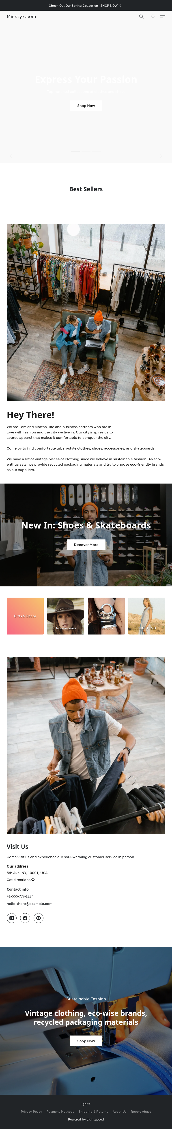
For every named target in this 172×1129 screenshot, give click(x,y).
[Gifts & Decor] (25, 616)
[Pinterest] (38, 918)
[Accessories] (65, 616)
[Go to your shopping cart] (155, 16)
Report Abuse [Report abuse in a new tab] (141, 1111)
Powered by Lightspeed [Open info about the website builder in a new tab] (86, 1119)
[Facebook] (25, 918)
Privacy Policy (31, 1111)
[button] (21, 16)
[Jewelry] (106, 616)
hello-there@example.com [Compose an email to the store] (29, 903)
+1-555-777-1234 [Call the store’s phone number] (20, 896)
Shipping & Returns (93, 1111)
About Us (119, 1111)
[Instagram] (12, 918)
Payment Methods (60, 1111)
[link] (111, 5)
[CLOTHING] (146, 616)
